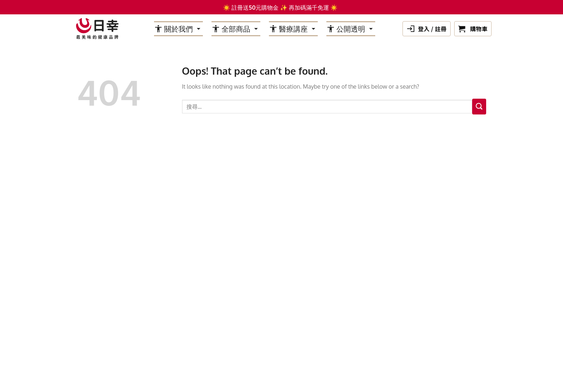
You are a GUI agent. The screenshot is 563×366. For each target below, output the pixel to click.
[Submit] (479, 106)
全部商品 (236, 28)
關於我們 (178, 28)
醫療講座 (293, 28)
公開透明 (350, 28)
